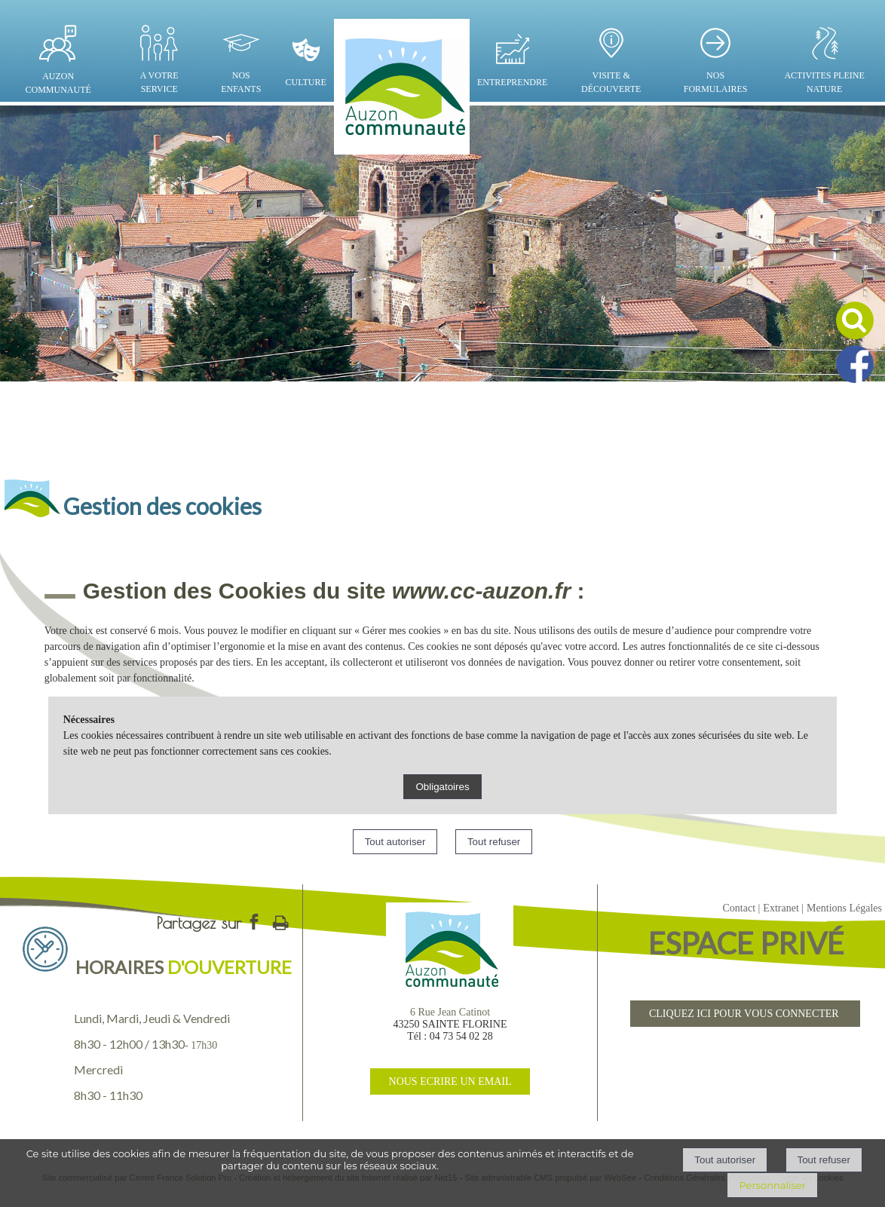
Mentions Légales (844, 908)
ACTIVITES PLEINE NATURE (824, 82)
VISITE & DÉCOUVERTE (611, 82)
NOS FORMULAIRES (716, 82)
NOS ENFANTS (241, 82)
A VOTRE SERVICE (159, 82)
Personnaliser (772, 1185)
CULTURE (306, 82)
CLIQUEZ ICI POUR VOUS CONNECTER (745, 1013)
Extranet (780, 908)
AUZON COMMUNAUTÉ (58, 83)
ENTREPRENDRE (512, 82)
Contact (738, 908)
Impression (280, 920)
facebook (254, 921)
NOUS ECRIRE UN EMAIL (450, 1081)
